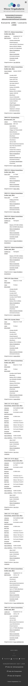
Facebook (6, 658)
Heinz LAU (6, 429)
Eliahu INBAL (16, 188)
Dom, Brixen (14, 278)
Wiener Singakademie (15, 50)
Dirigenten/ (13, 17)
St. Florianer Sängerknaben (16, 161)
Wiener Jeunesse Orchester (16, 310)
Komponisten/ (13, 15)
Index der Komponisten (14, 671)
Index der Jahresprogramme (14, 667)
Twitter (22, 658)
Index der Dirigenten (14, 675)
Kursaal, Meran (15, 319)
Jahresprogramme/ (14, 19)
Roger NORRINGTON (18, 603)
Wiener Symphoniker (14, 54)
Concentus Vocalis (14, 58)
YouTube (14, 658)
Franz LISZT (7, 174)
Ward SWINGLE (8, 435)
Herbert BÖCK (16, 113)
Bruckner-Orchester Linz (15, 157)
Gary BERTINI (16, 62)
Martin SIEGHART (17, 165)
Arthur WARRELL (8, 438)
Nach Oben (14, 650)
